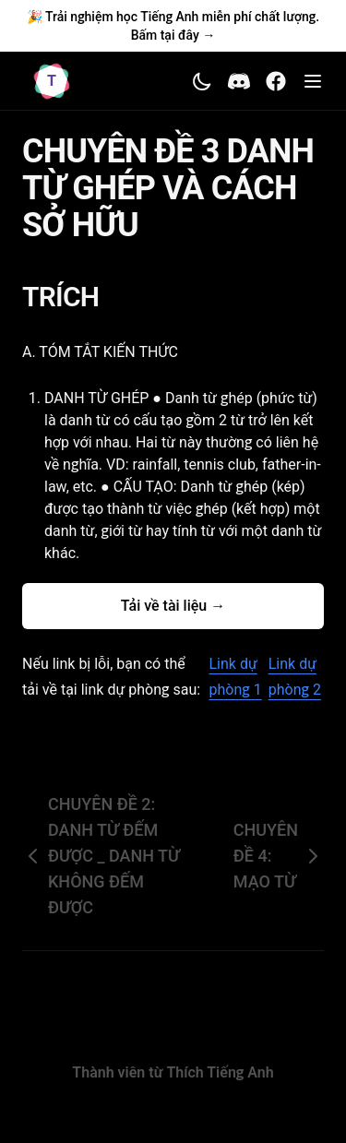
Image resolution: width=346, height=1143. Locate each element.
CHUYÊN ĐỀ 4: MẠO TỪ (278, 855)
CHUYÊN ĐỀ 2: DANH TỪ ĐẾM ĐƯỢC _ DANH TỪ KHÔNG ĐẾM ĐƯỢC (101, 855)
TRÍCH (72, 296)
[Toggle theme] (202, 81)
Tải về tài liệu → (173, 605)
